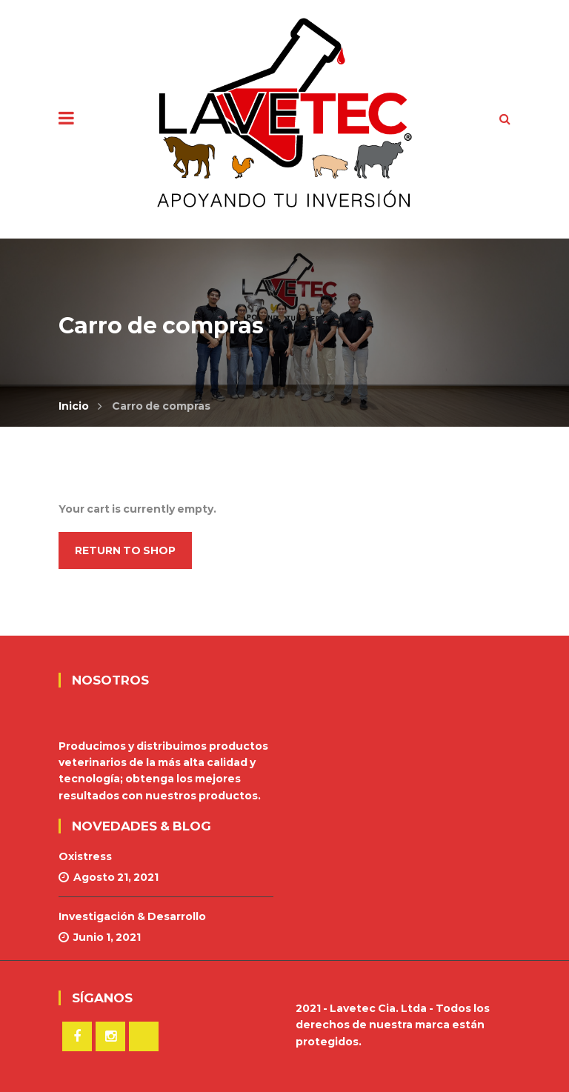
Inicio (74, 406)
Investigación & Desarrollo (132, 916)
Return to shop (125, 550)
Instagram (110, 1036)
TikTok (144, 1036)
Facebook (77, 1036)
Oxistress (85, 856)
